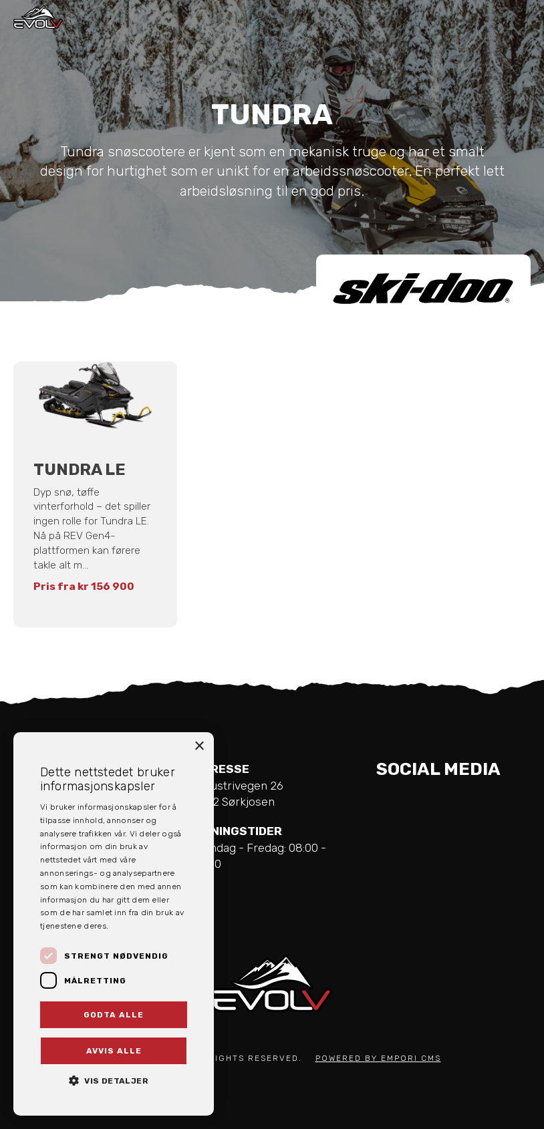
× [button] (199, 747)
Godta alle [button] (114, 1014)
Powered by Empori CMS (378, 1058)
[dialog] (113, 924)
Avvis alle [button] (114, 1051)
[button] (113, 1080)
